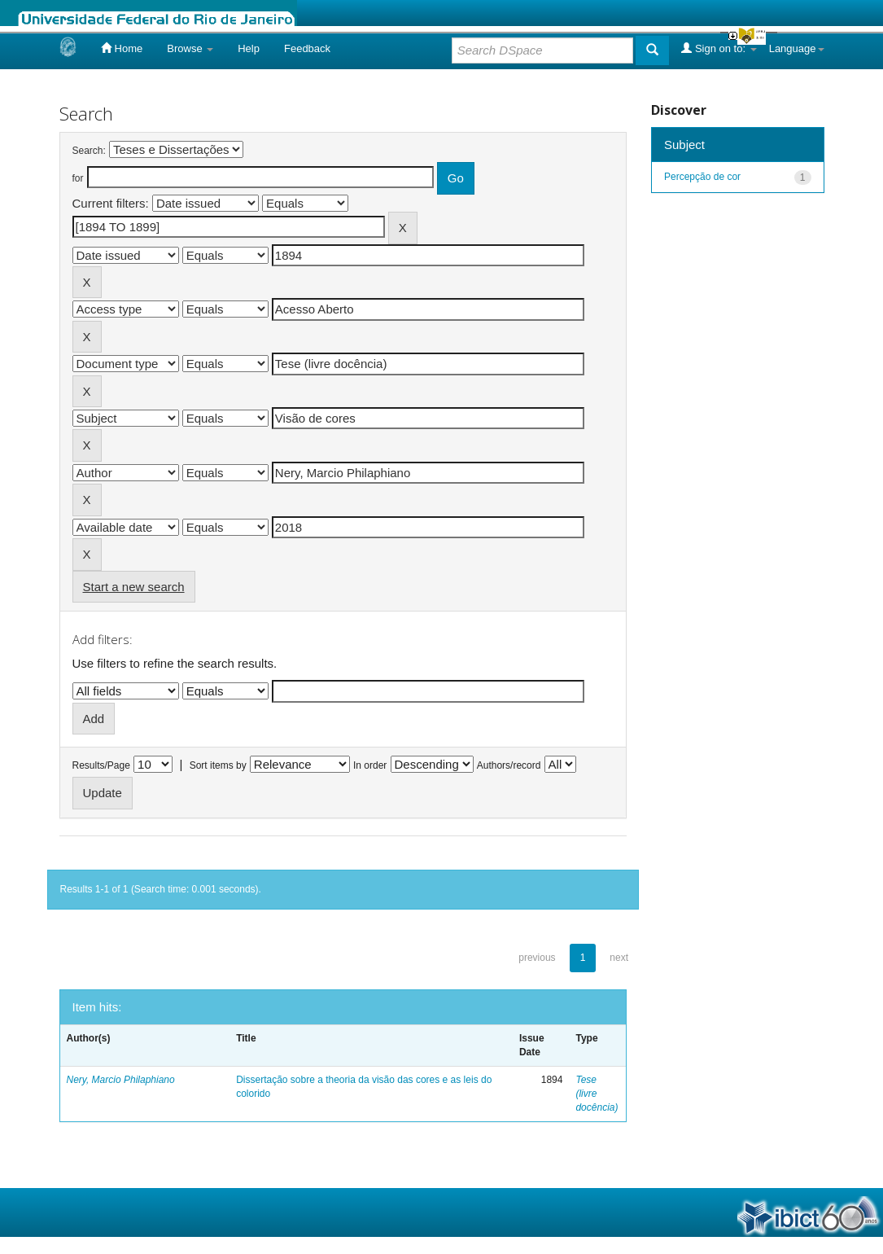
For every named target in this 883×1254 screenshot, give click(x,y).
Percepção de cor (702, 176)
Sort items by (218, 765)
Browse (190, 48)
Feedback (307, 48)
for (78, 178)
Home (121, 48)
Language (796, 48)
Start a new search (134, 587)
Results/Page (101, 765)
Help (249, 48)
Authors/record (509, 765)
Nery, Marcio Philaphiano (121, 1079)
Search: (89, 150)
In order (370, 765)
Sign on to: (718, 48)
